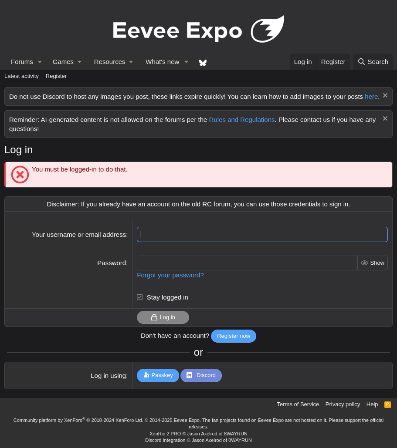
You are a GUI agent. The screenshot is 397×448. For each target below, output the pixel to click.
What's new (162, 61)
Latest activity (21, 76)
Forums (22, 61)
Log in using (108, 375)
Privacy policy (343, 404)
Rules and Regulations (242, 119)
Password (111, 262)
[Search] (373, 62)
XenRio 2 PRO (165, 433)
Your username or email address (79, 234)
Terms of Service (298, 404)
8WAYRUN (236, 433)
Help (372, 404)
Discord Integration (165, 440)
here (371, 96)
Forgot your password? (170, 275)
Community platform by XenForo (78, 420)
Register (56, 76)
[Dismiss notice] (384, 96)
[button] (40, 62)
